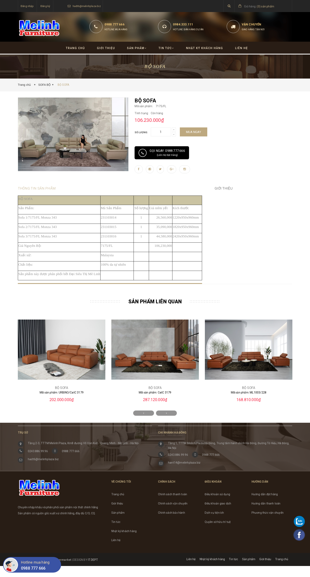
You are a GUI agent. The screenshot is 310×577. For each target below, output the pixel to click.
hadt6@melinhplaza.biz (87, 6)
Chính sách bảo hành (171, 523)
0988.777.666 (71, 462)
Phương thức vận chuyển (268, 523)
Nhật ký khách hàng (204, 48)
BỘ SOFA (61, 399)
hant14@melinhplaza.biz (184, 473)
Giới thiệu (106, 48)
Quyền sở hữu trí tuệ (218, 533)
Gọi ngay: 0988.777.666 (162, 153)
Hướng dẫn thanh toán (266, 514)
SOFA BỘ (44, 84)
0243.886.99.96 (38, 462)
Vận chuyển (251, 24)
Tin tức (166, 48)
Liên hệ (241, 48)
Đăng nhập (27, 6)
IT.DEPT (93, 570)
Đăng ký (45, 6)
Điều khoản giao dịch (218, 514)
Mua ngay (193, 132)
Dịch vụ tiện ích (214, 523)
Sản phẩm (137, 48)
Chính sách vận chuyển (172, 514)
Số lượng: (141, 132)
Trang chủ (75, 48)
